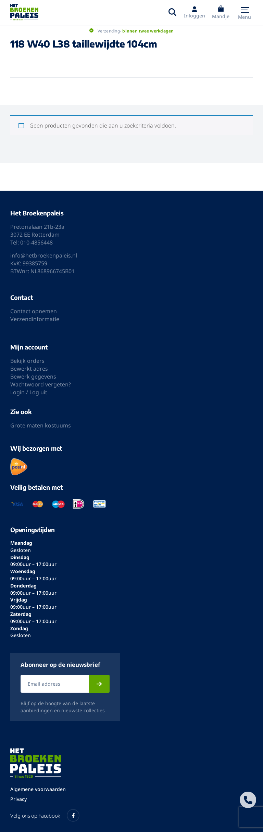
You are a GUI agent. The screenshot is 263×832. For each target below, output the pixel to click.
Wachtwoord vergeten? (40, 384)
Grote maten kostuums (40, 425)
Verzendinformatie (34, 319)
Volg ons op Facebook (44, 815)
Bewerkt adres (29, 368)
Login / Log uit (28, 392)
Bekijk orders (27, 361)
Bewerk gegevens (33, 376)
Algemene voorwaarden (38, 789)
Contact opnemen (33, 311)
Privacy (18, 799)
